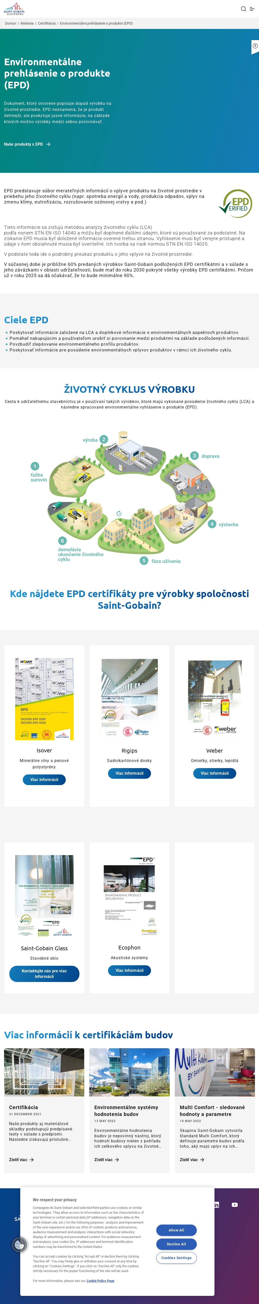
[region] (117, 1241)
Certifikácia (47, 23)
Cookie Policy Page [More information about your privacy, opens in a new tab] (100, 1281)
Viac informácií (44, 779)
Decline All (176, 1244)
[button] (255, 42)
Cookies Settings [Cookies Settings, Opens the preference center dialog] (176, 1258)
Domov (10, 23)
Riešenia (27, 23)
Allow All (176, 1230)
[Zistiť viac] (44, 1072)
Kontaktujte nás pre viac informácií (44, 974)
